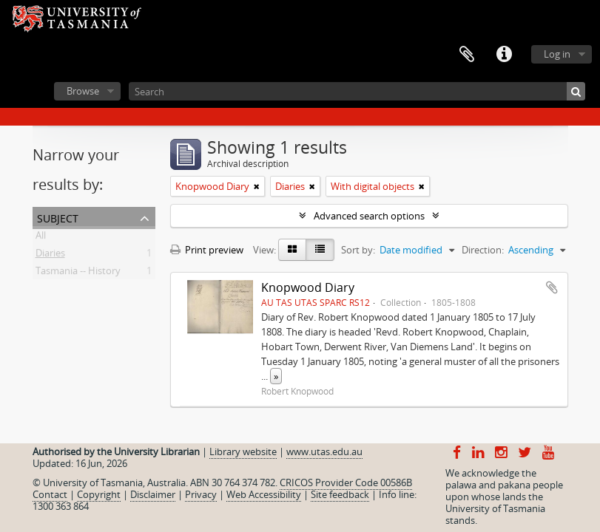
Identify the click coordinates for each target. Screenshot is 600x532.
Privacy (201, 494)
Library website (243, 451)
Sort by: (358, 249)
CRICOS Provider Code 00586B (346, 482)
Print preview (206, 249)
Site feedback (340, 494)
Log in (557, 54)
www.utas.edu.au (324, 451)
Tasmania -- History (78, 273)
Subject (57, 217)
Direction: (483, 249)
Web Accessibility (263, 494)
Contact (50, 494)
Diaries (50, 255)
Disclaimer (152, 494)
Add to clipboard (552, 287)
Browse (83, 91)
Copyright (99, 494)
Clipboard (466, 54)
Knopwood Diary (307, 287)
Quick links (503, 54)
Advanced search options (369, 215)
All (41, 238)
